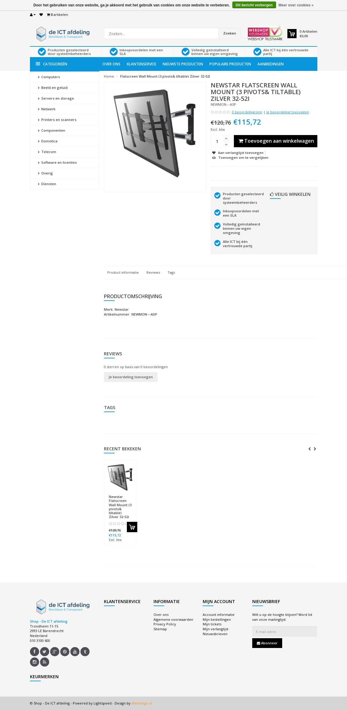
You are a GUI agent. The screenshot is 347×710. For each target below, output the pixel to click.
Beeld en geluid (53, 87)
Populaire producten (230, 64)
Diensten (47, 183)
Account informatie (218, 614)
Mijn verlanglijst (215, 629)
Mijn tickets (212, 624)
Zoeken (229, 33)
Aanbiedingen (270, 64)
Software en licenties (57, 162)
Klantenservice (141, 64)
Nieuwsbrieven (215, 633)
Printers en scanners (57, 119)
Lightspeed (103, 703)
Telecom (47, 151)
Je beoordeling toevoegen (287, 112)
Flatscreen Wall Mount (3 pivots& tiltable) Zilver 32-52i (165, 76)
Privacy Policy (164, 624)
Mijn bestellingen (217, 619)
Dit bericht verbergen (254, 5)
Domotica (47, 141)
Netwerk (46, 109)
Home (109, 76)
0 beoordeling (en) (247, 112)
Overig (45, 173)
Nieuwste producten (183, 64)
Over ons (111, 64)
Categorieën (51, 64)
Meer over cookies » (296, 5)
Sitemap (160, 629)
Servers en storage (56, 98)
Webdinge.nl (141, 703)
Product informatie (123, 272)
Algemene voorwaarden (173, 619)
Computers (49, 77)
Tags (171, 272)
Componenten (51, 130)
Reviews (153, 272)
